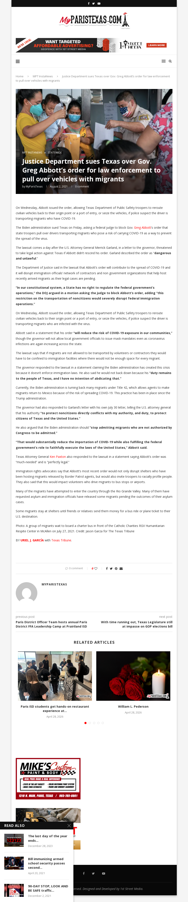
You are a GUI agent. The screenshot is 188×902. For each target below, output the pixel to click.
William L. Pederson (133, 706)
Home (20, 76)
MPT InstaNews (43, 76)
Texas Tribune (61, 540)
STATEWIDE (55, 152)
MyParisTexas (34, 186)
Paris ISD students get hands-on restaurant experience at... (55, 708)
